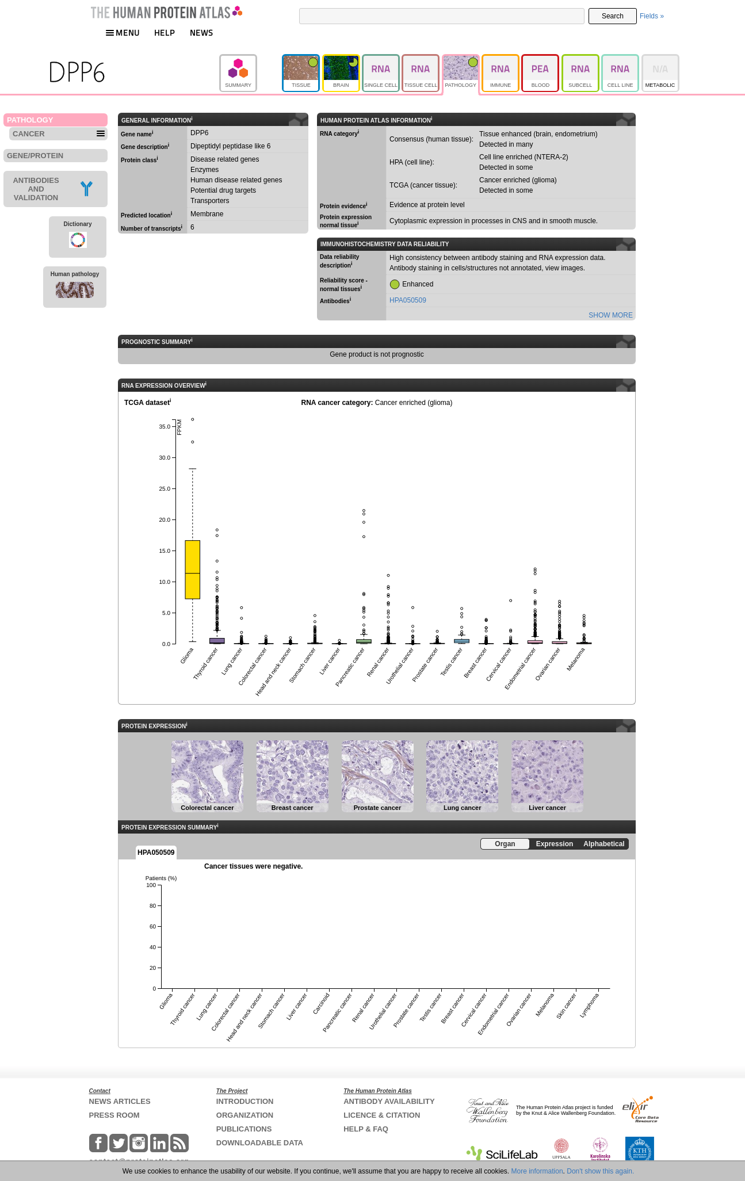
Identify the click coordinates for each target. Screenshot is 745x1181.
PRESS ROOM (114, 1115)
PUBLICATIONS (244, 1129)
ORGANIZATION (244, 1115)
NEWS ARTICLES (120, 1101)
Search (613, 16)
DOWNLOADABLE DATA (259, 1142)
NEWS (201, 32)
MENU (122, 32)
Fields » (652, 16)
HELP (164, 32)
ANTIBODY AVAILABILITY (388, 1101)
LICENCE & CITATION (381, 1115)
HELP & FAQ (365, 1129)
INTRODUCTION (245, 1101)
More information (537, 1171)
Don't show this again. (600, 1171)
